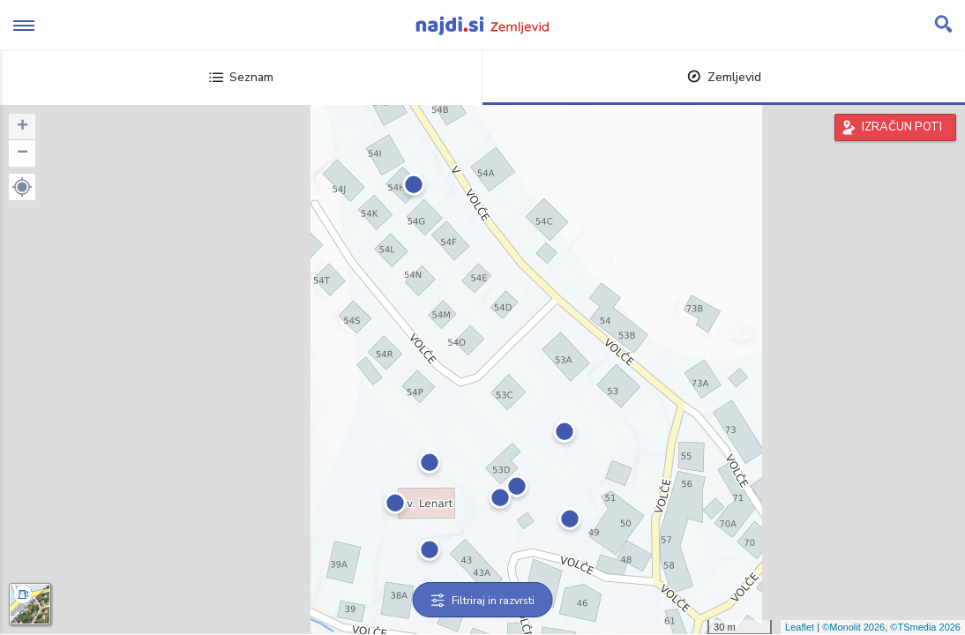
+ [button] (22, 127)
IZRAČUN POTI (902, 127)
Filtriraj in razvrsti (483, 601)
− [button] (22, 153)
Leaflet (799, 627)
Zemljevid (724, 77)
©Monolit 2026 (853, 627)
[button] (22, 187)
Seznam (241, 77)
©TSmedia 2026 (925, 627)
